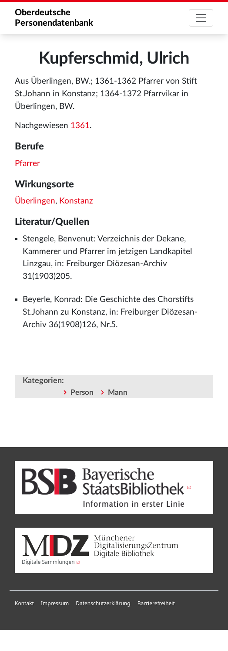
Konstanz (76, 201)
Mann (117, 392)
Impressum (55, 603)
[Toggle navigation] (201, 18)
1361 (80, 126)
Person (82, 392)
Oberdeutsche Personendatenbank (54, 17)
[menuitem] (24, 603)
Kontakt (24, 603)
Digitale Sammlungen (48, 562)
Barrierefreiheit (156, 603)
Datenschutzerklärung (103, 603)
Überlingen (35, 201)
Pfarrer (27, 163)
